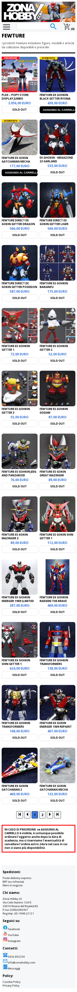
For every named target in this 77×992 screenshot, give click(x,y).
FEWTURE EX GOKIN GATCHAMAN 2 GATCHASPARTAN (15, 789)
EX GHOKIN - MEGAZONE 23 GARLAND (56, 159)
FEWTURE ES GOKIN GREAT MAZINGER (53, 473)
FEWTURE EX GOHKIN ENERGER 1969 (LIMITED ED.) (18, 600)
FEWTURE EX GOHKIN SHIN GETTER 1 (16, 662)
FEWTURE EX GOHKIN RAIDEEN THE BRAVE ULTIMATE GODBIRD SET (56, 600)
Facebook (11, 929)
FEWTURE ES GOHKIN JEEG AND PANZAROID (19, 473)
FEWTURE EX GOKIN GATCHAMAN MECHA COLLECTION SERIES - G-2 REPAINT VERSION (57, 791)
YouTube (11, 935)
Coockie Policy (12, 982)
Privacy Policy (11, 985)
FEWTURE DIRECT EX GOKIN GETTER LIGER (54, 222)
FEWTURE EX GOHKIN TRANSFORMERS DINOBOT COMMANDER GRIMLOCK (18, 728)
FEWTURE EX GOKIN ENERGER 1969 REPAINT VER (56, 726)
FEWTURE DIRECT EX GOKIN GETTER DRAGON (18, 222)
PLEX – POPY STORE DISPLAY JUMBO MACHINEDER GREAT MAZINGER (15, 100)
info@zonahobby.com (19, 962)
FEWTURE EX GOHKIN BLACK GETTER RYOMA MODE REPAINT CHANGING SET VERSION (56, 100)
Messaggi (11, 968)
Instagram (12, 941)
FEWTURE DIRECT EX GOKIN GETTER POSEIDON (19, 285)
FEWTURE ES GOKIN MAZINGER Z (15, 536)
